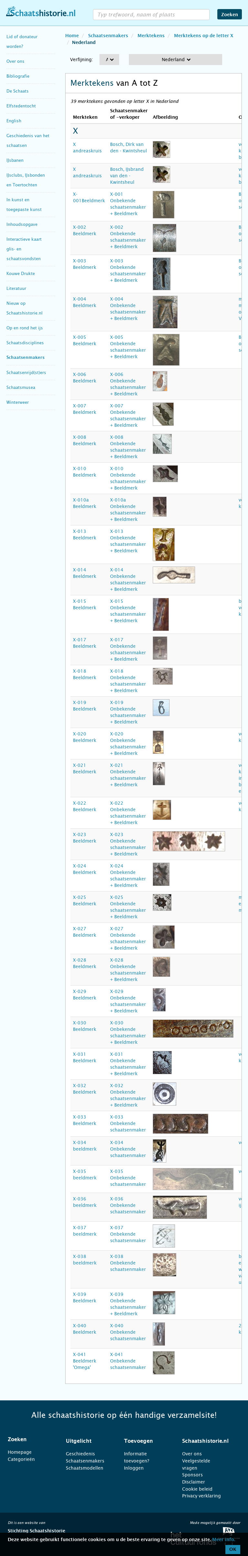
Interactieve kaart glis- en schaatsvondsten (24, 249)
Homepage (20, 1452)
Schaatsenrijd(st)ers (26, 372)
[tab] (29, 1439)
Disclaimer (193, 1481)
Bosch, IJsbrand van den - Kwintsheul (127, 176)
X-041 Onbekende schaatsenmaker (128, 1361)
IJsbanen (15, 160)
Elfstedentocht (21, 106)
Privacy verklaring (201, 1495)
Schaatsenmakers (25, 358)
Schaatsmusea (20, 387)
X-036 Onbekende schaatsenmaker (128, 1205)
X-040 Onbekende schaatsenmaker (128, 1332)
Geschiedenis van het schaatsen (27, 140)
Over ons (15, 61)
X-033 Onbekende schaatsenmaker (128, 1123)
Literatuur (16, 288)
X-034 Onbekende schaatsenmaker (128, 1149)
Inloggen (134, 1468)
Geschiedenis (80, 1453)
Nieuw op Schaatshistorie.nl (24, 308)
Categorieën (21, 1459)
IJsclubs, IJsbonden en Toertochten (25, 180)
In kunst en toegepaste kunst (24, 204)
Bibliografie (17, 76)
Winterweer (17, 402)
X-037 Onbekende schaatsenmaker (128, 1234)
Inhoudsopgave (21, 224)
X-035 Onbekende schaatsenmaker (128, 1178)
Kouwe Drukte (20, 273)
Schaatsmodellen (84, 1468)
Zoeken (229, 15)
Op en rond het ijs (24, 328)
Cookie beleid (197, 1489)
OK (232, 1549)
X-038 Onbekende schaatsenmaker (128, 1263)
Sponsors (192, 1474)
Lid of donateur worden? (21, 41)
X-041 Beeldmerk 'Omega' (84, 1361)
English (13, 120)
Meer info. (223, 1540)
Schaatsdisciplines (25, 342)
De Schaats (17, 91)
